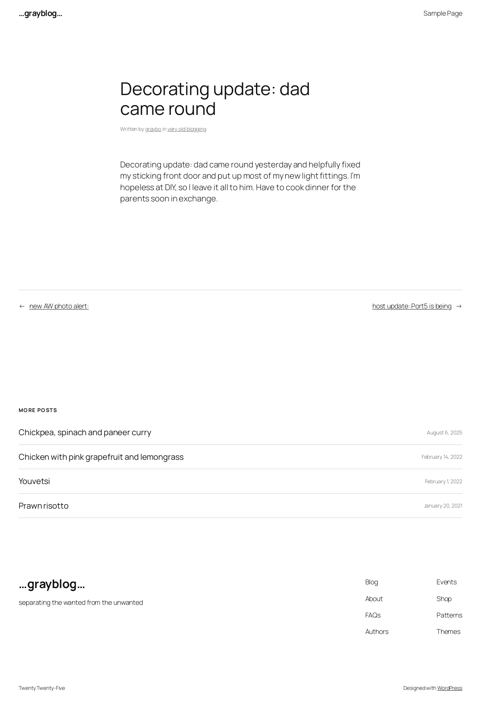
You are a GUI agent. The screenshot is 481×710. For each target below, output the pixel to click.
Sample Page (443, 13)
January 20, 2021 (443, 505)
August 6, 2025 (444, 432)
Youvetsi (34, 481)
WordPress (449, 687)
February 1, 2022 (443, 481)
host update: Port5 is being (412, 305)
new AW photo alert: (59, 305)
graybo (153, 128)
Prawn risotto (44, 505)
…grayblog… (40, 13)
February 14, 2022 (442, 456)
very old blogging (187, 128)
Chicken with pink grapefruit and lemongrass (101, 457)
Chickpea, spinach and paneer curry (85, 432)
